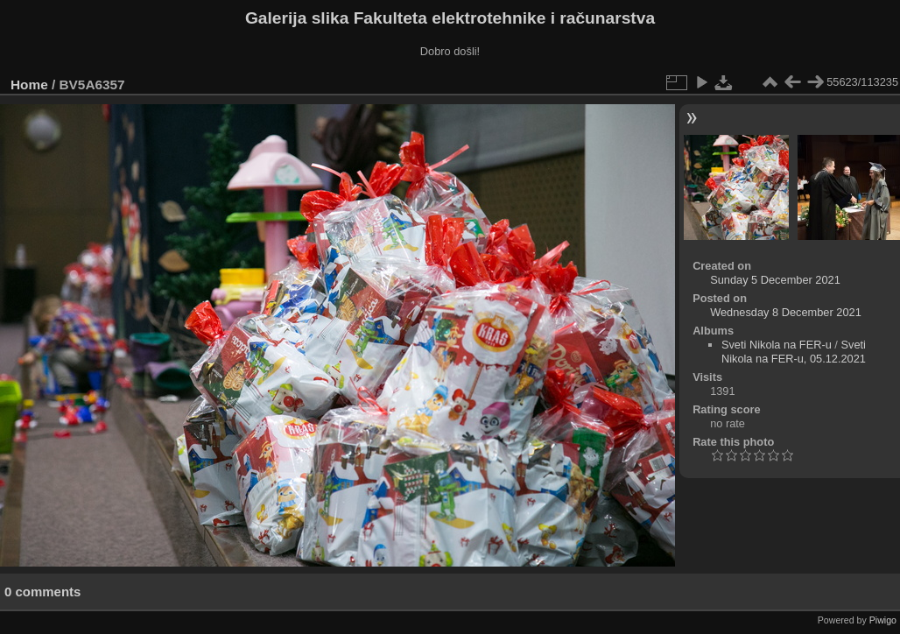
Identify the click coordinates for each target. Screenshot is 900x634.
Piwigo (882, 620)
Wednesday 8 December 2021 (785, 312)
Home (29, 84)
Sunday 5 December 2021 (775, 279)
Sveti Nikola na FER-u (776, 344)
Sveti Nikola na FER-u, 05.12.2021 (793, 351)
